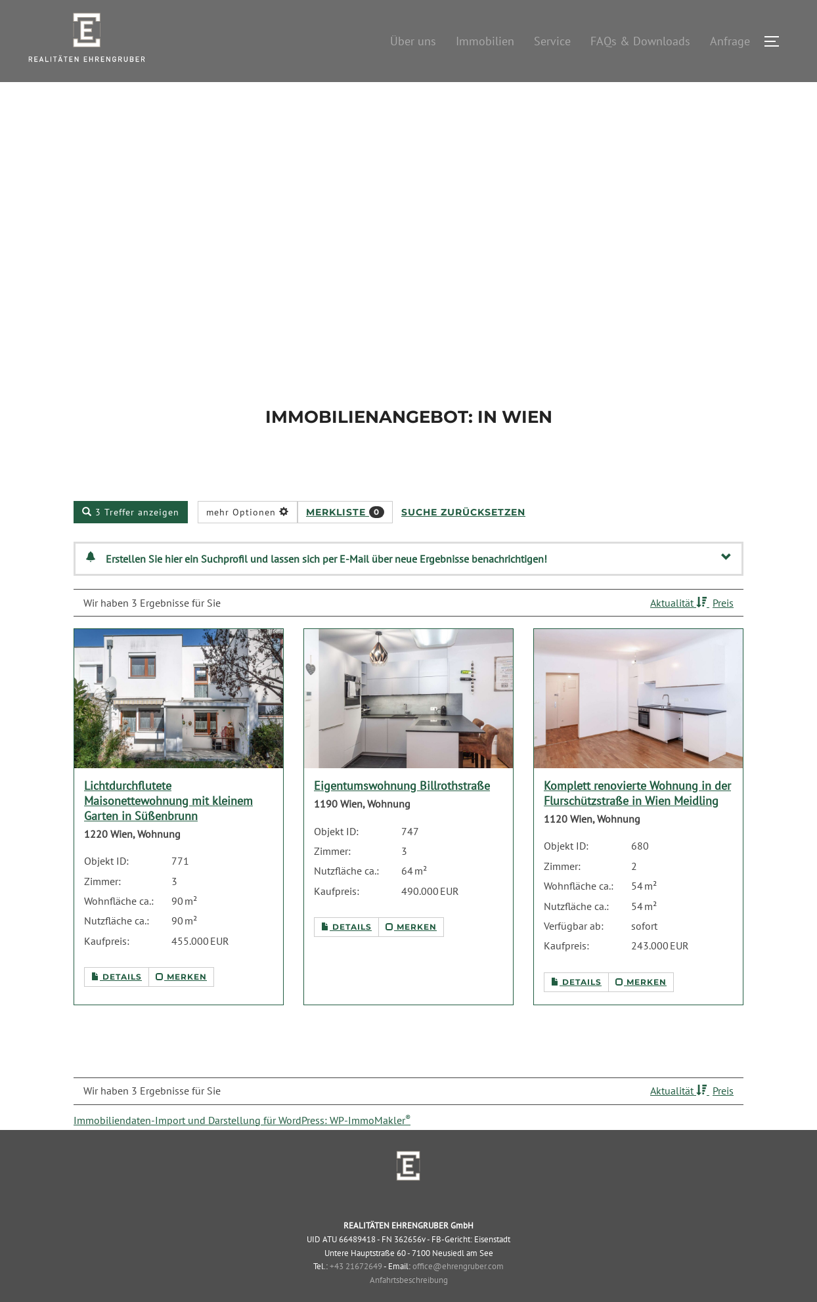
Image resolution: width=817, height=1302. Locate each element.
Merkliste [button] (345, 542)
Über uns (413, 41)
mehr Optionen (247, 542)
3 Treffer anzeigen (130, 542)
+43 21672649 (356, 1296)
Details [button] (116, 1007)
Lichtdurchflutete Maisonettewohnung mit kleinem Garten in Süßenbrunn (168, 831)
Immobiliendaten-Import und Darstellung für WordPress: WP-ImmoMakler (242, 1149)
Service (552, 41)
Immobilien (485, 41)
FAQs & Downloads (640, 41)
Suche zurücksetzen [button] (463, 542)
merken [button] (181, 1007)
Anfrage (730, 41)
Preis (723, 632)
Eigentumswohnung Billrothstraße (402, 815)
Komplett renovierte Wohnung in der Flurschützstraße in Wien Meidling (637, 823)
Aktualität (679, 632)
